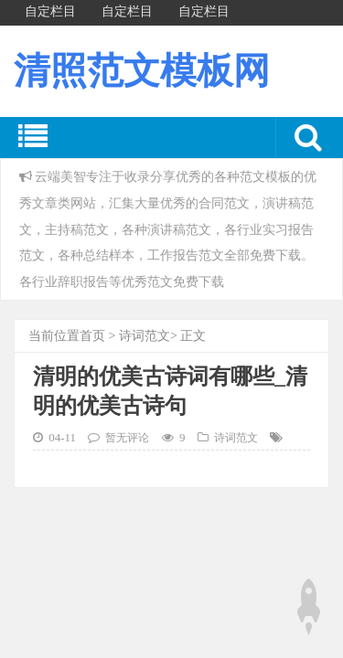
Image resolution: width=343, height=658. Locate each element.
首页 (92, 336)
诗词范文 (144, 336)
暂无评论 (127, 438)
